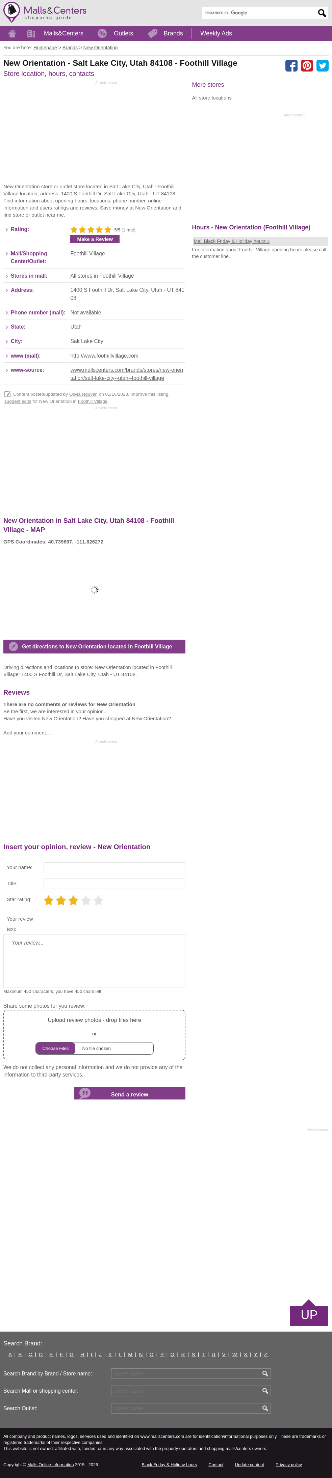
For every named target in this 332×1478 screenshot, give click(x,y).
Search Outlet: (20, 1408)
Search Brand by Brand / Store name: (47, 1373)
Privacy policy (289, 1464)
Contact (215, 1464)
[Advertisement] (60, 134)
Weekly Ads (216, 33)
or (94, 1035)
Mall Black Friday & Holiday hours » (232, 241)
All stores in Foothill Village (102, 276)
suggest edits (17, 401)
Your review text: (20, 924)
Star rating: (19, 899)
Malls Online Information (50, 1464)
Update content (249, 1464)
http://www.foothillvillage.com (104, 356)
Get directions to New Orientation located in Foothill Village (97, 646)
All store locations (212, 98)
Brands (173, 33)
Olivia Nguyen (83, 394)
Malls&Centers (63, 33)
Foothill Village (87, 253)
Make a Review (95, 239)
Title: (12, 883)
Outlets (123, 33)
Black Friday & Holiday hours (169, 1464)
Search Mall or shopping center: (40, 1391)
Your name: (19, 867)
